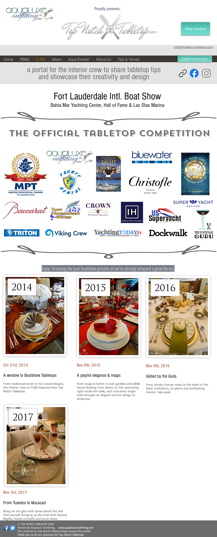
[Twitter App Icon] (12, 528)
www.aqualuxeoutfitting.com (76, 527)
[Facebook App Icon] (6, 528)
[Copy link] (183, 73)
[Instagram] (206, 73)
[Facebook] (194, 73)
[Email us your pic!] (195, 59)
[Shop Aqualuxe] (195, 28)
